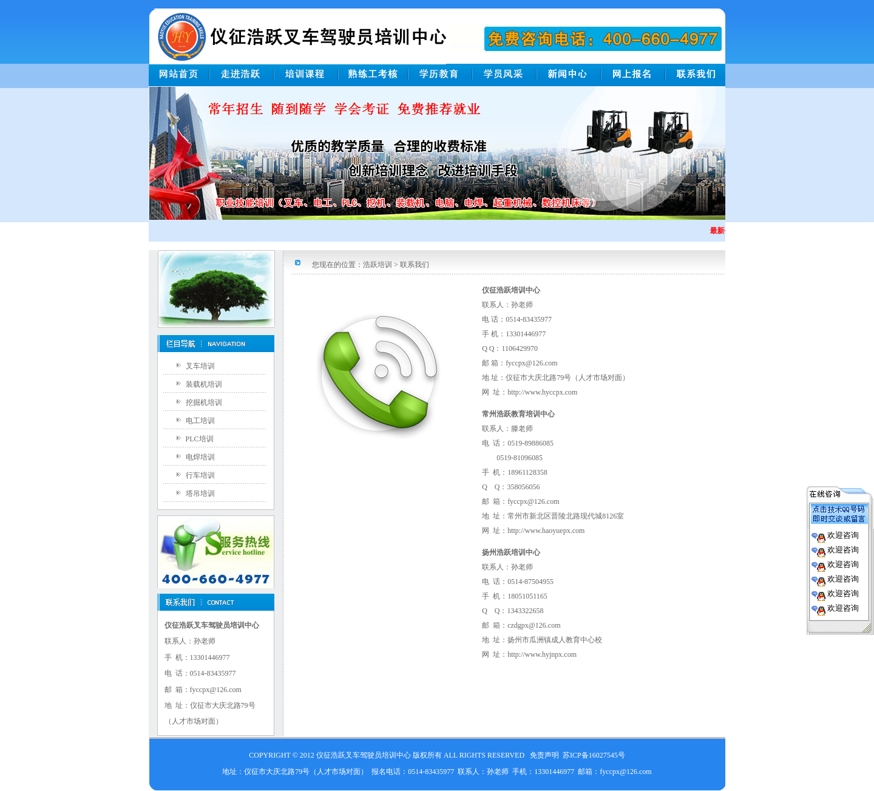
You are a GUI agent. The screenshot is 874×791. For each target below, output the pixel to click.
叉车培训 (200, 366)
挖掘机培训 (204, 402)
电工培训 (200, 420)
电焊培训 (200, 457)
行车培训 (200, 475)
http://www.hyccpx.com (542, 392)
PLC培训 (200, 439)
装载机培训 (204, 384)
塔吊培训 (200, 493)
